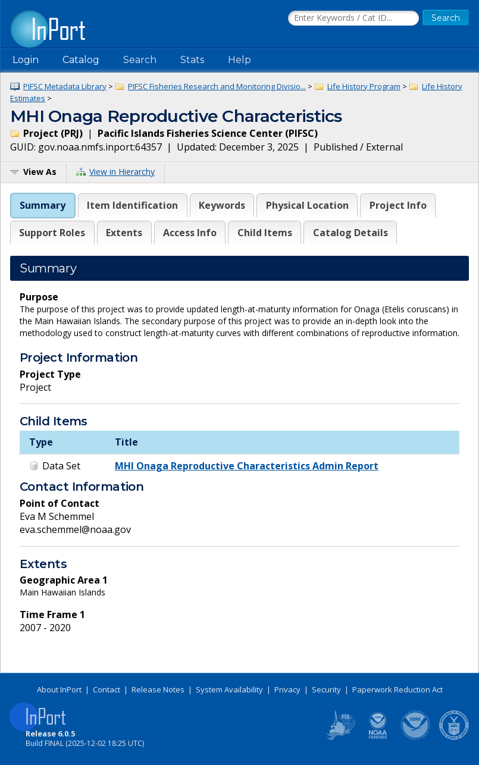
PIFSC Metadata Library (65, 86)
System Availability (229, 689)
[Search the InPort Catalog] (353, 18)
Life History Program (363, 86)
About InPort (59, 689)
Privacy (287, 689)
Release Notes (158, 689)
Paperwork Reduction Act (397, 689)
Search (139, 59)
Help (239, 59)
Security (326, 689)
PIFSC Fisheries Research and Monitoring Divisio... (217, 86)
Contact (106, 689)
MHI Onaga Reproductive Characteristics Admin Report (246, 465)
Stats (192, 59)
